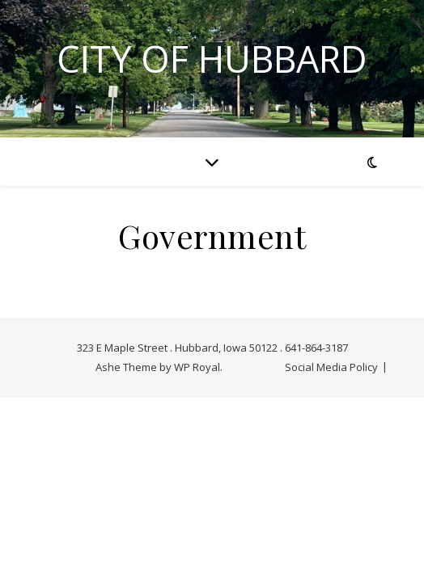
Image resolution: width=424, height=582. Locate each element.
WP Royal (197, 367)
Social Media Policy (331, 367)
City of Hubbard (212, 58)
